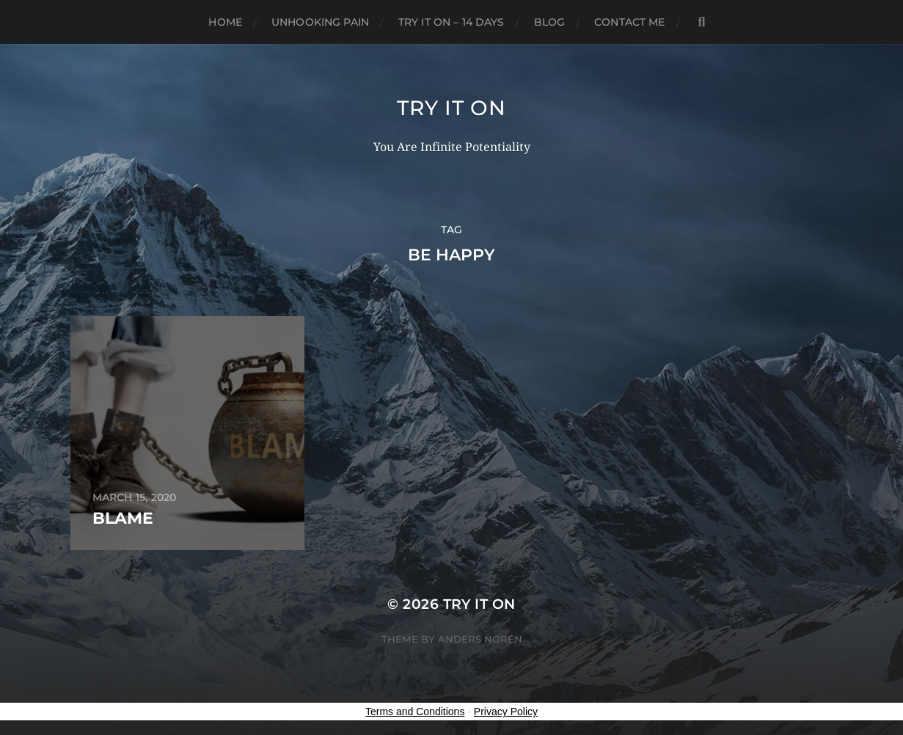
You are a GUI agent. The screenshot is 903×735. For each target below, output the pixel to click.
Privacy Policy (506, 711)
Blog (550, 22)
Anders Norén (480, 639)
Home (225, 22)
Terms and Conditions (414, 711)
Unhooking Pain (320, 22)
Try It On (451, 107)
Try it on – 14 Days (451, 22)
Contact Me (629, 22)
